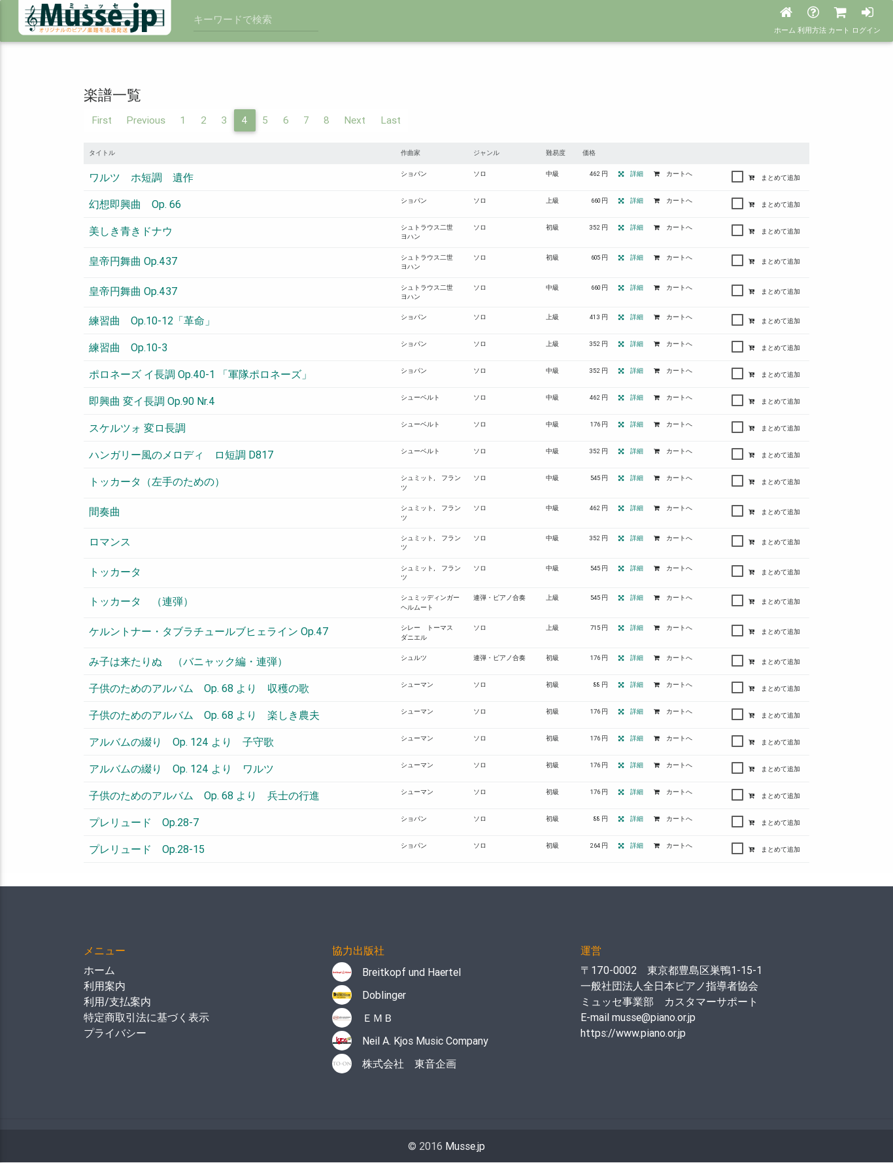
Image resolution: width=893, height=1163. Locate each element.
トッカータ (115, 572)
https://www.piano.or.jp (633, 1033)
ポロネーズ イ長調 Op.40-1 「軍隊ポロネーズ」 (200, 374)
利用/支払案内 (117, 1002)
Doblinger (369, 995)
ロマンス (110, 542)
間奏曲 (104, 512)
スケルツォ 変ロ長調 (137, 428)
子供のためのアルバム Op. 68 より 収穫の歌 (199, 688)
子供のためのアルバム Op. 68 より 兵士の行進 (204, 796)
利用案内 (105, 986)
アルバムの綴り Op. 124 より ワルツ (181, 769)
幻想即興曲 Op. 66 (135, 204)
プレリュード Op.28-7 (144, 822)
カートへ (673, 174)
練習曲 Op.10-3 (128, 348)
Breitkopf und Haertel (396, 972)
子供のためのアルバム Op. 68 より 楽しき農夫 (204, 715)
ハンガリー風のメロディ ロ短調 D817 (181, 455)
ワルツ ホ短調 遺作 (141, 177)
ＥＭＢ (363, 1018)
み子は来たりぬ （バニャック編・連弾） (188, 661)
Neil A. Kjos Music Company (410, 1041)
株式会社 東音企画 (394, 1064)
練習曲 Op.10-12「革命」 (152, 321)
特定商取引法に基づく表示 (146, 1017)
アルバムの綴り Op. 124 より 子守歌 (181, 742)
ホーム (99, 970)
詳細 (630, 174)
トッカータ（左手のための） (157, 482)
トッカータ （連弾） (141, 602)
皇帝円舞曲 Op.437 (133, 261)
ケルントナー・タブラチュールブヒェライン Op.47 (209, 631)
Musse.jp (465, 1146)
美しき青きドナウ (131, 231)
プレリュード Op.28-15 (147, 849)
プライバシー (115, 1033)
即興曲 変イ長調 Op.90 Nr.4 (152, 401)
